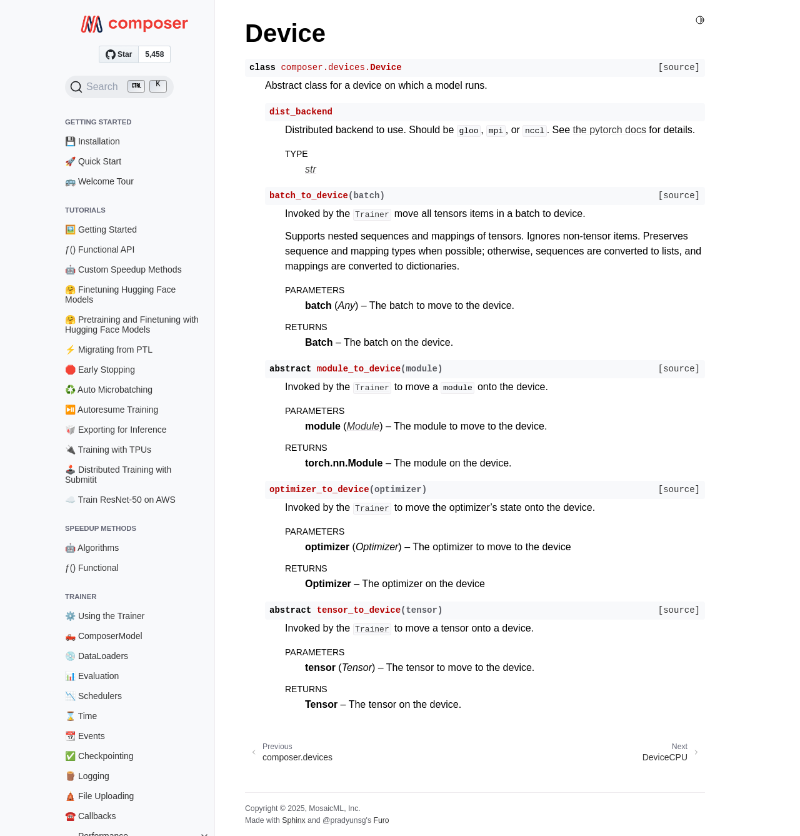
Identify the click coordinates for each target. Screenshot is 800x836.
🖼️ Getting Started (101, 229)
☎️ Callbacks (90, 816)
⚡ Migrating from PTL (108, 350)
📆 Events (85, 736)
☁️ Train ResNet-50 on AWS (120, 500)
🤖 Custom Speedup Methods (123, 269)
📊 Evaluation (92, 676)
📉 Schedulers (93, 696)
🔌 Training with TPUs (108, 450)
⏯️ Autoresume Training (111, 410)
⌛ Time (81, 716)
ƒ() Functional (92, 568)
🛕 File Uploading (99, 796)
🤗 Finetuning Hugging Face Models (120, 295)
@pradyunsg (344, 820)
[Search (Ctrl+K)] (119, 87)
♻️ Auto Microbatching (108, 390)
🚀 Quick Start (93, 161)
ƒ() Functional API (99, 249)
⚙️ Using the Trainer (105, 616)
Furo (381, 820)
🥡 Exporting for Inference (116, 430)
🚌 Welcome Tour (99, 181)
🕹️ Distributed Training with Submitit (118, 475)
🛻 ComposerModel (103, 636)
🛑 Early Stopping (100, 370)
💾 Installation (92, 141)
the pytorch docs (609, 129)
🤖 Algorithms (92, 548)
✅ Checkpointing (99, 756)
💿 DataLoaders (96, 656)
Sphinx (293, 820)
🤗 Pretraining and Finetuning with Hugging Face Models (132, 325)
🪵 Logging (87, 776)
